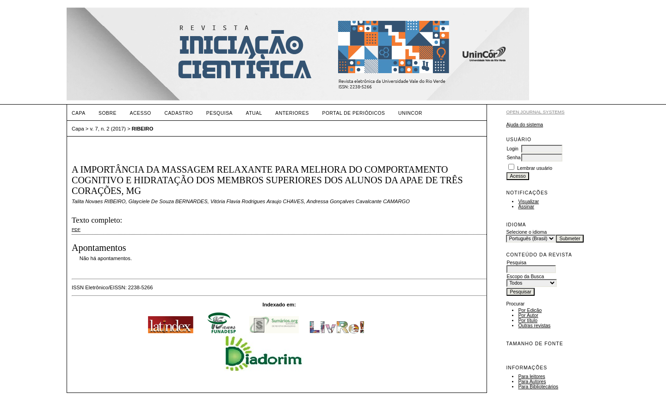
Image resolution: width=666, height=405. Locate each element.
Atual (254, 113)
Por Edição (530, 310)
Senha (513, 157)
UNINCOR (410, 113)
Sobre (108, 113)
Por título (527, 320)
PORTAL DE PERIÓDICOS (353, 113)
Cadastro (178, 113)
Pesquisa (219, 113)
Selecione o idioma (526, 232)
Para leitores (531, 376)
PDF (76, 229)
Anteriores (292, 113)
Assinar (526, 206)
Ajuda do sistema (524, 124)
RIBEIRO (143, 128)
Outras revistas (534, 325)
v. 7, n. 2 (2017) (108, 128)
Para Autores (532, 381)
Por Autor (528, 315)
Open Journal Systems (535, 111)
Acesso (140, 113)
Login (512, 148)
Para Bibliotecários (538, 386)
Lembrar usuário (534, 168)
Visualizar (528, 201)
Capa (79, 113)
